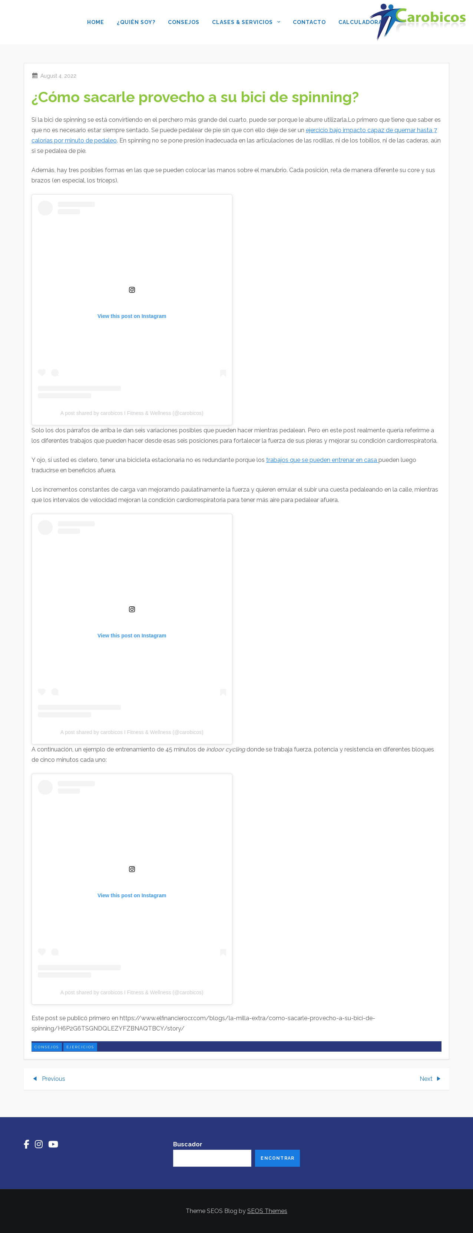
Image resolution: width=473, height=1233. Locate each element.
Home (95, 22)
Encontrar (277, 1158)
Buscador (187, 1144)
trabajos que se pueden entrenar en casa (322, 459)
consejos (46, 1047)
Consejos (183, 22)
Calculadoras (362, 22)
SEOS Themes (267, 1210)
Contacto (309, 22)
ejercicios (80, 1047)
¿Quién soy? (136, 22)
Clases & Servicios (246, 23)
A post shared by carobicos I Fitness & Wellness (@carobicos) (132, 413)
